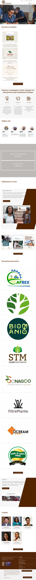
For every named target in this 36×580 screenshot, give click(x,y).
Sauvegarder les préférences (26, 570)
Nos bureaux (20, 565)
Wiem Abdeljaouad (6, 542)
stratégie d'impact (18, 165)
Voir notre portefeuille (18, 472)
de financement (18, 156)
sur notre (21, 163)
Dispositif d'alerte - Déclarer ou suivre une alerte (25, 569)
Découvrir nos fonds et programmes (18, 153)
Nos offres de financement (22, 560)
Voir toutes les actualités (18, 83)
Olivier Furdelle (6, 527)
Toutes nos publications (18, 253)
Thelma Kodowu (17, 527)
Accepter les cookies (27, 577)
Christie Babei (17, 542)
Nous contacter (21, 568)
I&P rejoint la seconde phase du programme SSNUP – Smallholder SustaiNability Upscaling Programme (10, 61)
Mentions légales (21, 562)
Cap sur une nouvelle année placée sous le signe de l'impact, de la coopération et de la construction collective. (10, 78)
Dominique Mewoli (28, 527)
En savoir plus (16, 163)
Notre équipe (20, 559)
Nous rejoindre (21, 566)
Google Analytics (7, 577)
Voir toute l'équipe (18, 549)
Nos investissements (21, 561)
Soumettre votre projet (22, 567)
